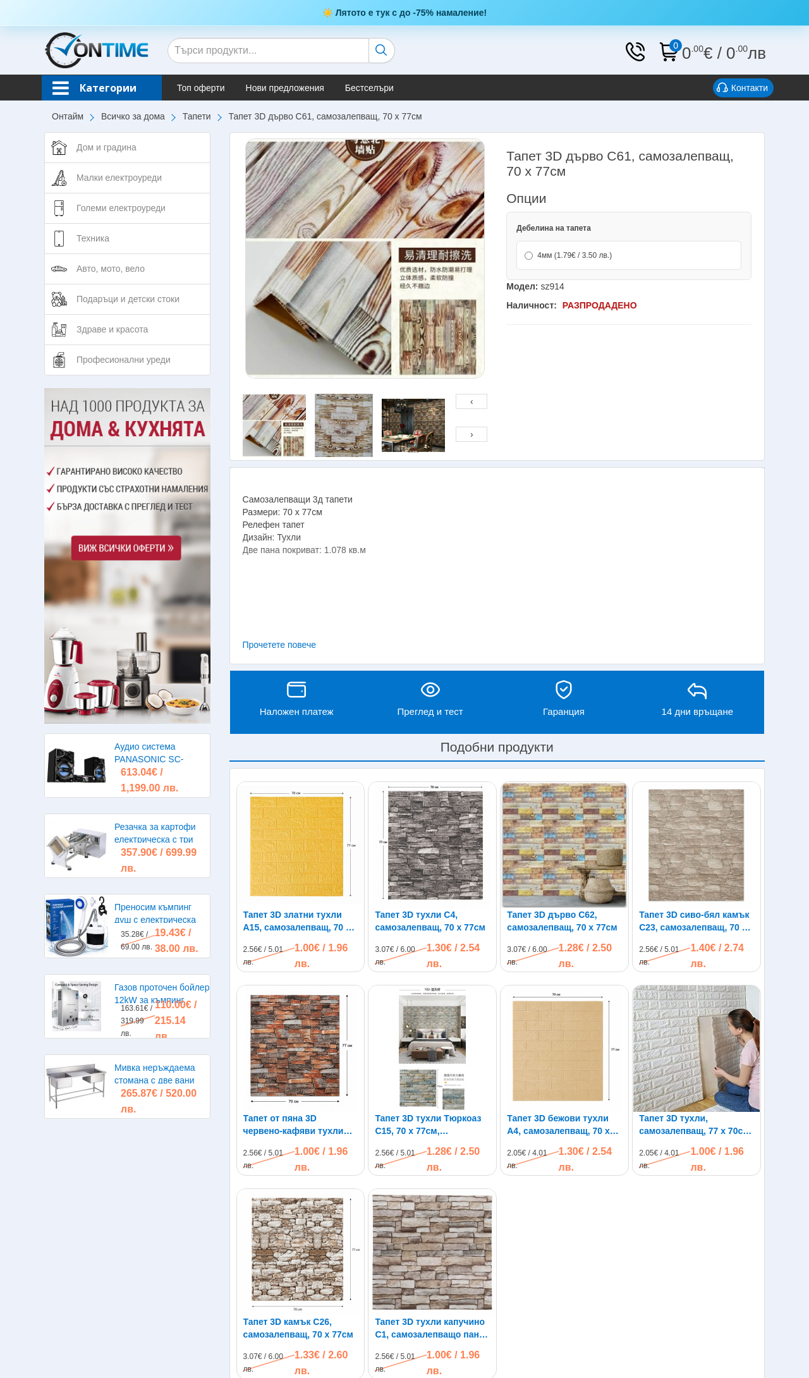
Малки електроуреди (119, 178)
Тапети (197, 116)
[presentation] (471, 401)
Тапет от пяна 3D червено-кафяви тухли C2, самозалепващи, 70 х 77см (297, 1125)
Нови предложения (285, 88)
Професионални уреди (123, 360)
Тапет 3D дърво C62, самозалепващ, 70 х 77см (562, 921)
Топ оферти (201, 88)
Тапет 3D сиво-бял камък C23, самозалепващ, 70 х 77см (694, 922)
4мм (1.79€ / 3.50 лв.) (568, 255)
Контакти (742, 88)
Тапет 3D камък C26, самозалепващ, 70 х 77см (298, 1328)
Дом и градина (106, 147)
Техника (92, 238)
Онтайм (67, 116)
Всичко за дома (133, 116)
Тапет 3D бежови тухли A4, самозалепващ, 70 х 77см (558, 1125)
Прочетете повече (280, 645)
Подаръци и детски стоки (127, 299)
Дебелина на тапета (553, 228)
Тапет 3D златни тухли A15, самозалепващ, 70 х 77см (297, 922)
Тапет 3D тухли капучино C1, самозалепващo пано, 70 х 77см (431, 1329)
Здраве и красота (112, 329)
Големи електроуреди (121, 208)
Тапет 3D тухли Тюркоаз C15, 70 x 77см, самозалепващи (428, 1125)
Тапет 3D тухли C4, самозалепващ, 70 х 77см (430, 921)
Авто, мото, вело (110, 269)
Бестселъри (369, 88)
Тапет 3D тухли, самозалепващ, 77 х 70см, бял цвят (695, 1125)
